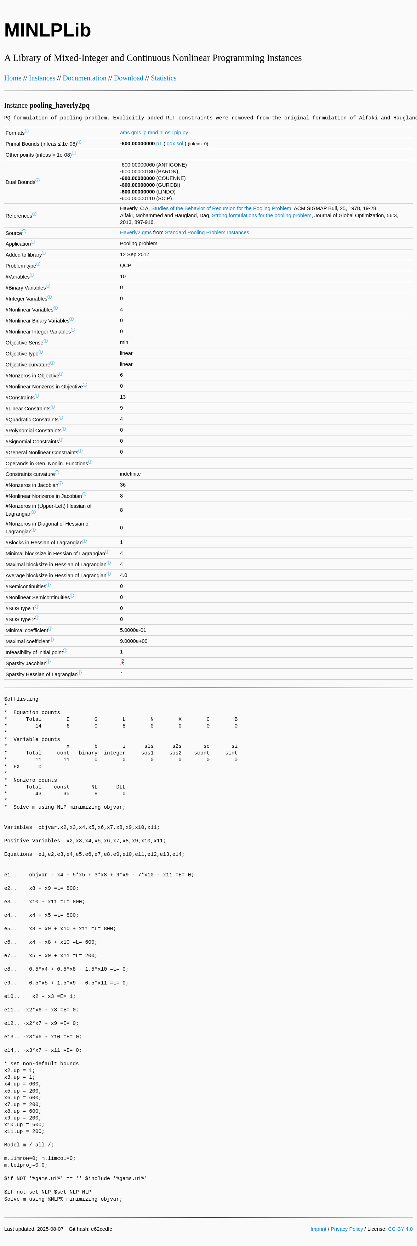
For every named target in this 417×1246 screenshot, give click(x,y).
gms (136, 132)
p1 (159, 143)
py (185, 132)
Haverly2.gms (136, 232)
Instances (42, 78)
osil (169, 132)
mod (153, 132)
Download (128, 78)
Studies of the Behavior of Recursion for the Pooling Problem (221, 208)
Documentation (84, 78)
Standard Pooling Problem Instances (207, 232)
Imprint (318, 1229)
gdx (171, 143)
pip (177, 132)
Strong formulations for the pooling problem (262, 215)
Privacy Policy (347, 1229)
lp (144, 132)
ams (125, 132)
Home (13, 78)
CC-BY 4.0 (400, 1229)
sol (180, 143)
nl (162, 132)
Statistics (163, 78)
